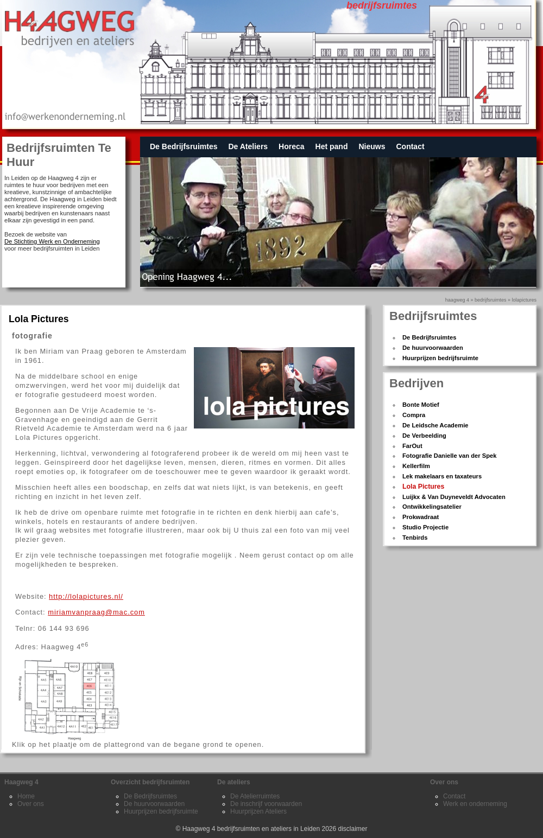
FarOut (412, 446)
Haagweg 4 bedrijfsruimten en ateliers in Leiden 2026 (259, 829)
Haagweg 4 (457, 300)
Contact (410, 146)
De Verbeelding (424, 435)
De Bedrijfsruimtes (183, 146)
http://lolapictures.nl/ (86, 596)
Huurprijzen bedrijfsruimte (440, 358)
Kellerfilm (416, 466)
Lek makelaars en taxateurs (442, 476)
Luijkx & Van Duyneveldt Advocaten (454, 497)
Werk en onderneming (475, 804)
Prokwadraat (420, 517)
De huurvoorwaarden (432, 347)
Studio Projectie (425, 527)
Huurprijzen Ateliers (258, 811)
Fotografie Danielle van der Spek (449, 455)
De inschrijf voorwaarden (266, 804)
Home (26, 796)
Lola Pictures (423, 486)
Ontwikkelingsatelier (432, 506)
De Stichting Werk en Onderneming (52, 241)
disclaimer (353, 829)
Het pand (331, 146)
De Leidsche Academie (435, 425)
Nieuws (371, 146)
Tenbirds (414, 537)
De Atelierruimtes (255, 796)
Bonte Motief (420, 404)
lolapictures (524, 300)
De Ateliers (248, 146)
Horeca (291, 146)
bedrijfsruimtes (491, 300)
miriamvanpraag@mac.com (96, 612)
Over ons (30, 804)
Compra (413, 415)
